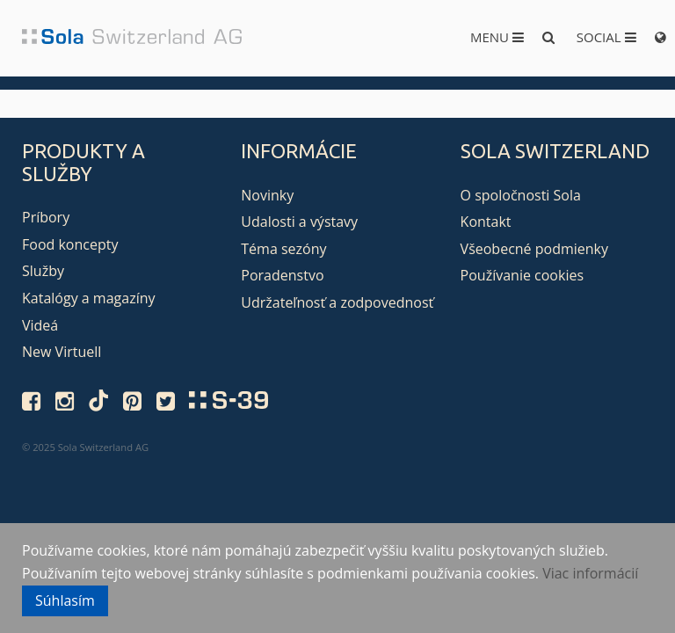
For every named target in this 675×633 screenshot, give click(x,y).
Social (606, 37)
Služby (43, 270)
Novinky (267, 195)
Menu (497, 37)
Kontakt (486, 221)
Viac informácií (590, 573)
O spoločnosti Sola (521, 195)
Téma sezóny (283, 248)
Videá (40, 325)
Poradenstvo (282, 275)
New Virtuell (61, 351)
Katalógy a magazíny (89, 298)
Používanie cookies (522, 275)
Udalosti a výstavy (299, 221)
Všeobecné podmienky (534, 248)
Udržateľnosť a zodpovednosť (337, 302)
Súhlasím (65, 600)
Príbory (45, 217)
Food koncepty (70, 244)
